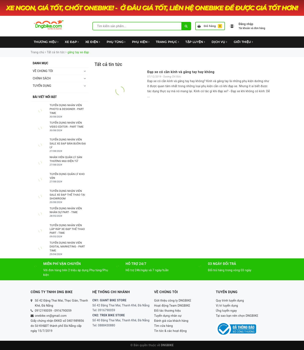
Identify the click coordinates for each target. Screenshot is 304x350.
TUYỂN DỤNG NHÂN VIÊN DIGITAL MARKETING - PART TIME (67, 246)
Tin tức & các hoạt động (170, 331)
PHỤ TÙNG (116, 42)
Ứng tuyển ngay (226, 310)
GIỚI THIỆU (243, 42)
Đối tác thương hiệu (167, 310)
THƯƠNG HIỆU (46, 42)
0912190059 (43, 310)
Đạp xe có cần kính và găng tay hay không (180, 72)
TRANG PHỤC (167, 42)
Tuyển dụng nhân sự (168, 315)
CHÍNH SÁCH (42, 78)
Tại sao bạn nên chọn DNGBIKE (237, 315)
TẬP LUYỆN (195, 42)
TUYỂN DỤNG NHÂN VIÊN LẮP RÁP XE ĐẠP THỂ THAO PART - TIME (67, 229)
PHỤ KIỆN (140, 42)
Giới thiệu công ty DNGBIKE (172, 300)
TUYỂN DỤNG (42, 85)
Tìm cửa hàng (163, 325)
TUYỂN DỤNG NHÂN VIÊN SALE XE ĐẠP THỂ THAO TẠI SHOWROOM (67, 194)
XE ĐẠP (72, 42)
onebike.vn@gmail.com (50, 315)
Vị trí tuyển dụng (227, 305)
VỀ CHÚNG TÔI (43, 71)
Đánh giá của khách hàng (171, 320)
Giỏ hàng (209, 26)
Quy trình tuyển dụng (230, 300)
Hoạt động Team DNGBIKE (172, 305)
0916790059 (63, 310)
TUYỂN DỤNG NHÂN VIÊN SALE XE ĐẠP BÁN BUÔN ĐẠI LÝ (68, 143)
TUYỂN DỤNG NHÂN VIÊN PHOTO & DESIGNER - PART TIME (67, 109)
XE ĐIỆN (92, 42)
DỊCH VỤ (219, 42)
